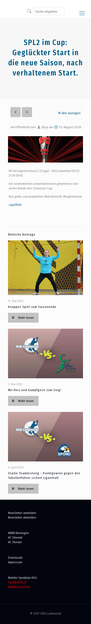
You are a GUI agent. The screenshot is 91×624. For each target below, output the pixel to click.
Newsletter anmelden (22, 513)
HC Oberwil (15, 537)
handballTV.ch (17, 582)
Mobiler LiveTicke (19, 587)
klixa (45, 127)
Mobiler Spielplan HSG (22, 577)
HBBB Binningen (18, 533)
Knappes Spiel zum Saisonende (32, 307)
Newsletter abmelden (22, 517)
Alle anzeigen (69, 113)
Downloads (15, 557)
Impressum (15, 562)
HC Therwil (15, 542)
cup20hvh (15, 205)
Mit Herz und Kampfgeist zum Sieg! (34, 390)
